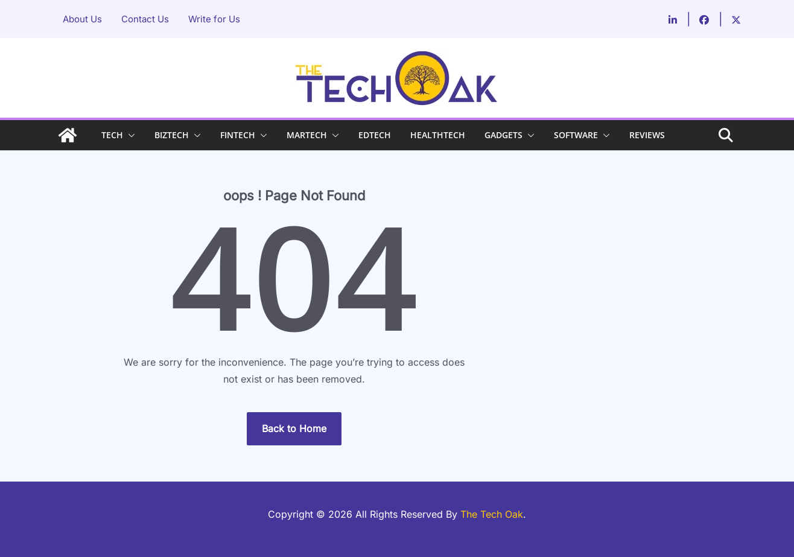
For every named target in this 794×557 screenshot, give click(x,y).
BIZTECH (171, 135)
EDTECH (374, 135)
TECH (112, 135)
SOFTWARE (576, 135)
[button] (129, 135)
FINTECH (237, 135)
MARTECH (307, 135)
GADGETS (503, 135)
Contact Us (145, 19)
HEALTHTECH (437, 135)
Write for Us (214, 19)
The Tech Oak (491, 514)
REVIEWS (647, 135)
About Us (82, 19)
